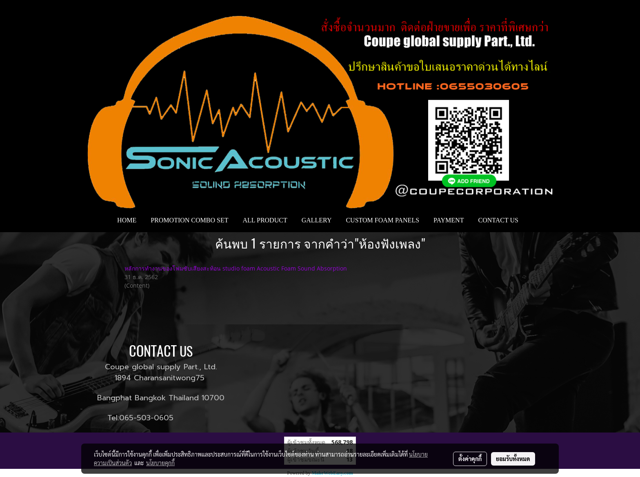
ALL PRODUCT (264, 220)
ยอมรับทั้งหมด (513, 458)
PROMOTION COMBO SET (189, 220)
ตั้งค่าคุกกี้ (470, 458)
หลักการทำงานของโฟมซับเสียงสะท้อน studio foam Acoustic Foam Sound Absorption (235, 268)
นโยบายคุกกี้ (160, 462)
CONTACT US (498, 220)
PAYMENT (448, 220)
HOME (126, 220)
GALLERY (317, 220)
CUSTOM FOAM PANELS (382, 220)
